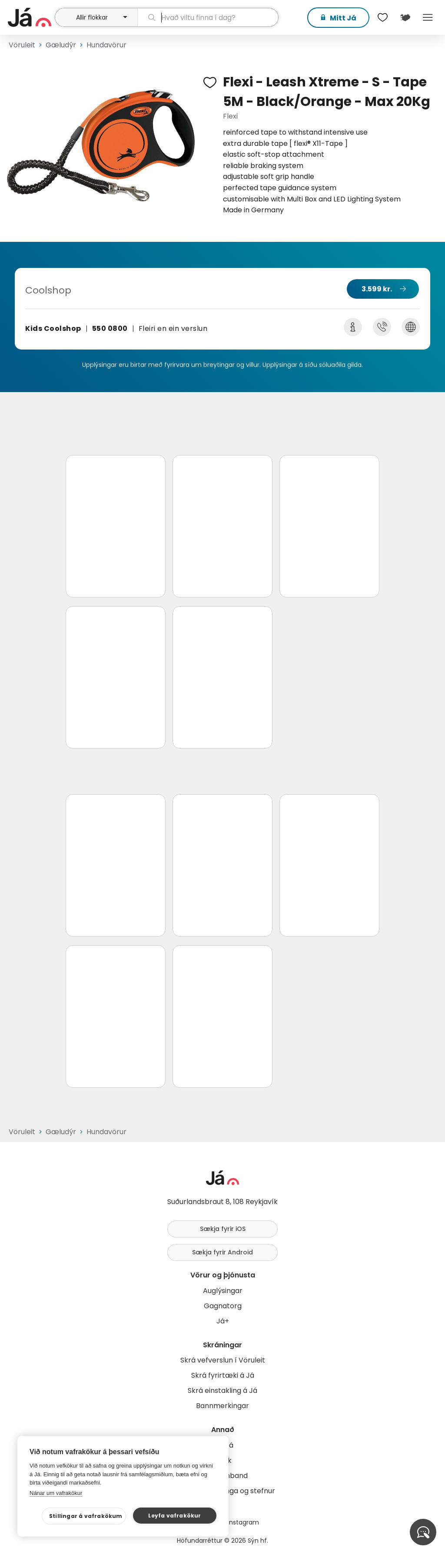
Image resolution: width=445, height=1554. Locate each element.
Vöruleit (22, 45)
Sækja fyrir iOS (223, 1228)
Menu (427, 17)
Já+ (222, 1321)
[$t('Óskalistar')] (382, 17)
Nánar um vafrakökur (56, 1493)
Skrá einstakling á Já (222, 1391)
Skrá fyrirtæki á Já (222, 1375)
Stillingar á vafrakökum (86, 1516)
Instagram (243, 1522)
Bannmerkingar (222, 1406)
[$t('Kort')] (405, 17)
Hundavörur (106, 45)
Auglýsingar (222, 1291)
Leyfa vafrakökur (174, 1515)
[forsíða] (30, 17)
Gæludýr (61, 45)
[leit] (208, 17)
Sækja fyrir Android (222, 1252)
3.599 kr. (377, 289)
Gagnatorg (223, 1306)
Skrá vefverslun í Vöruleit (222, 1360)
